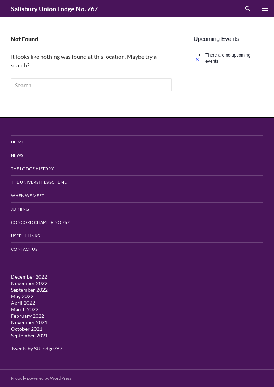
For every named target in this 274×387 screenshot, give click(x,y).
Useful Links (25, 235)
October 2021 (26, 329)
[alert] (228, 58)
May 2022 (22, 296)
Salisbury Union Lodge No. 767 (54, 9)
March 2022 (24, 309)
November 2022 (29, 283)
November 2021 (29, 322)
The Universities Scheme (39, 182)
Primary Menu (265, 8)
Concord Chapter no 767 (40, 222)
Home (17, 142)
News (17, 155)
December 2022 (29, 277)
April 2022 (23, 303)
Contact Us (24, 249)
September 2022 (29, 290)
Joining (20, 209)
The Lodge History (32, 168)
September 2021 (29, 335)
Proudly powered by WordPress (41, 378)
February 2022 (27, 316)
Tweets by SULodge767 (36, 348)
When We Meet (27, 195)
